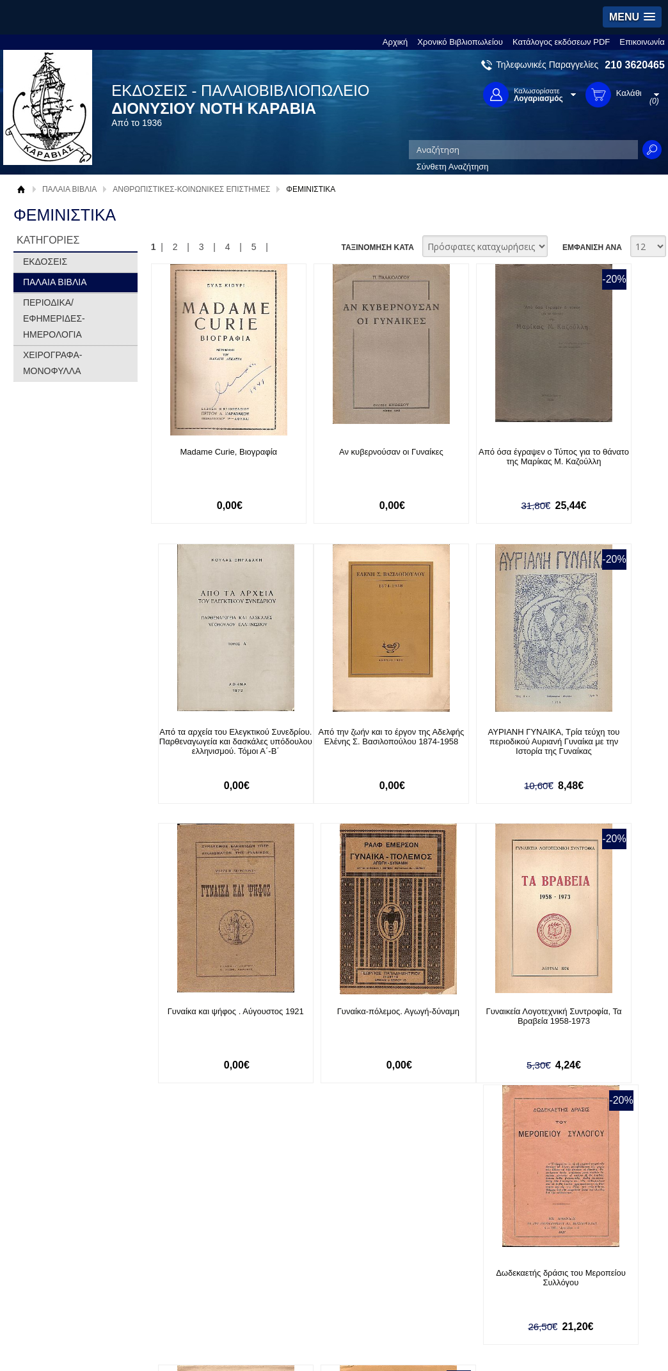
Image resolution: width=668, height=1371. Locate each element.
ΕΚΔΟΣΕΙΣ (45, 261)
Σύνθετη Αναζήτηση (453, 166)
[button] (632, 16)
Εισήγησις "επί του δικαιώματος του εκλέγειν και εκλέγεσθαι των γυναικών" (464, 1023)
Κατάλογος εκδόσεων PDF (561, 42)
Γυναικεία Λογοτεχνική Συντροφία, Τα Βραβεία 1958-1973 (210, 1023)
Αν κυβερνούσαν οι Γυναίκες (337, 452)
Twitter (449, 1257)
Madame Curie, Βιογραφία (210, 452)
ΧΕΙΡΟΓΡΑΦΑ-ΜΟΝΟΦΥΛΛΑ (53, 363)
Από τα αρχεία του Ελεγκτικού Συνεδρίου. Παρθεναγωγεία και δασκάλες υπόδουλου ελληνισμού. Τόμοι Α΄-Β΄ (591, 466)
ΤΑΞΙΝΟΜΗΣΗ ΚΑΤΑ (377, 247)
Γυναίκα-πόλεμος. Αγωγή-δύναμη (591, 737)
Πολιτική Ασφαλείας (192, 1289)
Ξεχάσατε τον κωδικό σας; (333, 1276)
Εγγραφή (301, 1256)
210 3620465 (634, 64)
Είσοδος (300, 1236)
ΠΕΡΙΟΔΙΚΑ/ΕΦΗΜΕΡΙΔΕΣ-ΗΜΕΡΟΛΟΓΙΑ (54, 318)
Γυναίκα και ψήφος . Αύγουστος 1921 (464, 737)
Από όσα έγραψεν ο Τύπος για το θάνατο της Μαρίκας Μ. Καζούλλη (464, 461)
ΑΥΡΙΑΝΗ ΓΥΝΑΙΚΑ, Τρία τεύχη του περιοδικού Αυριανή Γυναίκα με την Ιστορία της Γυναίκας (337, 747)
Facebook (455, 1236)
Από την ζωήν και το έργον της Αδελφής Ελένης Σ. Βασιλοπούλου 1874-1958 (210, 742)
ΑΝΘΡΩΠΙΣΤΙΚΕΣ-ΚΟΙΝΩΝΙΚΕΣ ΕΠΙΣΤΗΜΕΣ (191, 189)
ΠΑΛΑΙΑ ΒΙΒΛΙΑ (69, 189)
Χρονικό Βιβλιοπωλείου (460, 42)
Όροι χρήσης (52, 1256)
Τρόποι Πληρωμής (190, 1249)
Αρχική (395, 42)
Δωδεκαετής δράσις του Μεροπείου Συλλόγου (337, 1018)
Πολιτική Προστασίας (66, 1276)
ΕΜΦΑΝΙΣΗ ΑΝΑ (592, 247)
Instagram (455, 1277)
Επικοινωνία (642, 42)
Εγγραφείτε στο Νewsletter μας (197, 1170)
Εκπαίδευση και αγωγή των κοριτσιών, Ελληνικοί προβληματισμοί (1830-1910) (591, 1023)
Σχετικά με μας (55, 1236)
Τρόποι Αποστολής (191, 1269)
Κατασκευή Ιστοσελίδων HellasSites (581, 1342)
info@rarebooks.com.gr (584, 1298)
